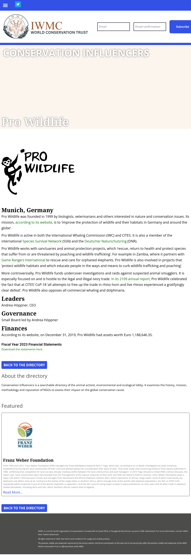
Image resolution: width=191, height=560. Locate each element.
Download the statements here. (22, 349)
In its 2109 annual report (130, 278)
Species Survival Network (42, 241)
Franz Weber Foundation (28, 460)
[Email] (113, 26)
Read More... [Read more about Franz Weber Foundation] (13, 492)
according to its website (33, 222)
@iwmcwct (54, 534)
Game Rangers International (23, 260)
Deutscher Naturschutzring (106, 241)
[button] (5, 5)
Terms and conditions (73, 538)
